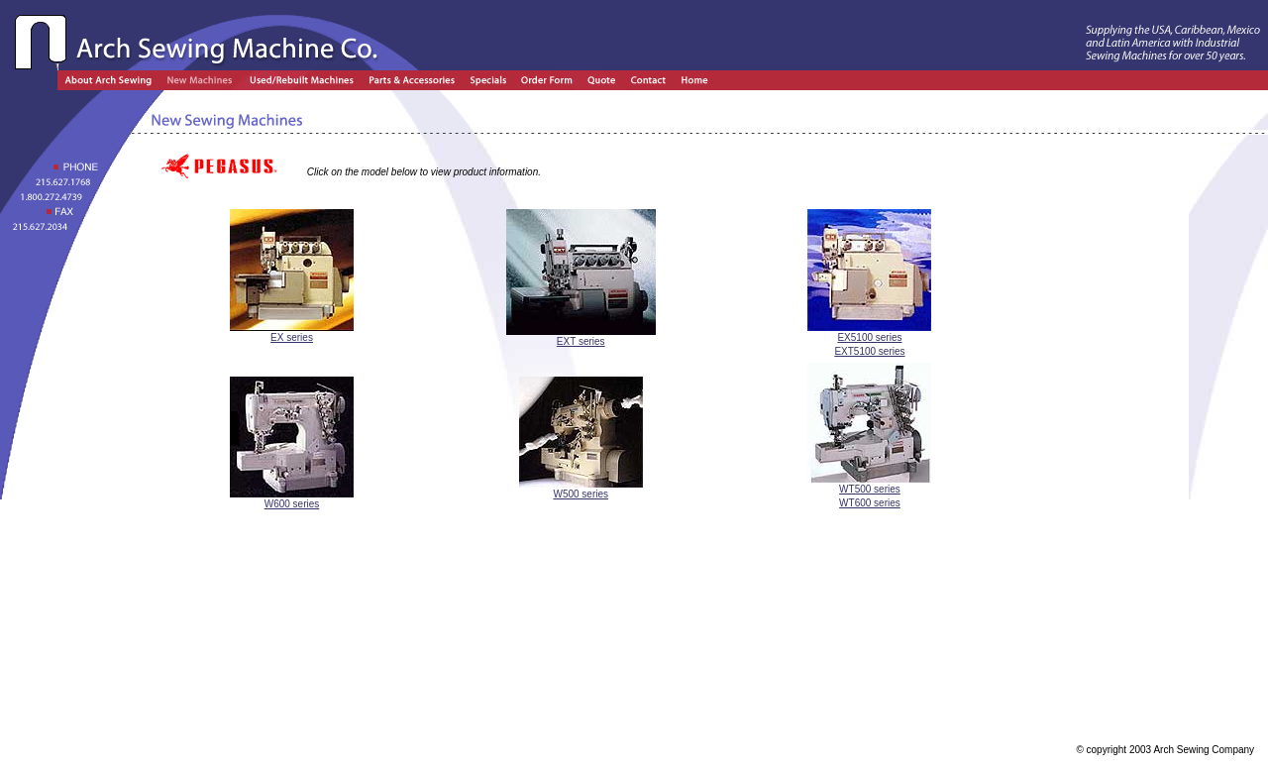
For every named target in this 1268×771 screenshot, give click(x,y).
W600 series (292, 499)
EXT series (581, 336)
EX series (292, 332)
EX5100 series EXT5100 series (869, 339)
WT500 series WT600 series (869, 491)
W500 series (581, 489)
